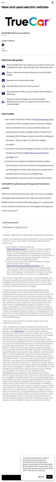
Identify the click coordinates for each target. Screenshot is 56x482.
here (35, 202)
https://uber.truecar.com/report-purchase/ (23, 266)
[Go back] (3, 2)
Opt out (41, 477)
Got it (49, 477)
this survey (19, 331)
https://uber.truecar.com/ (43, 119)
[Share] (52, 2)
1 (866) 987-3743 (20, 227)
